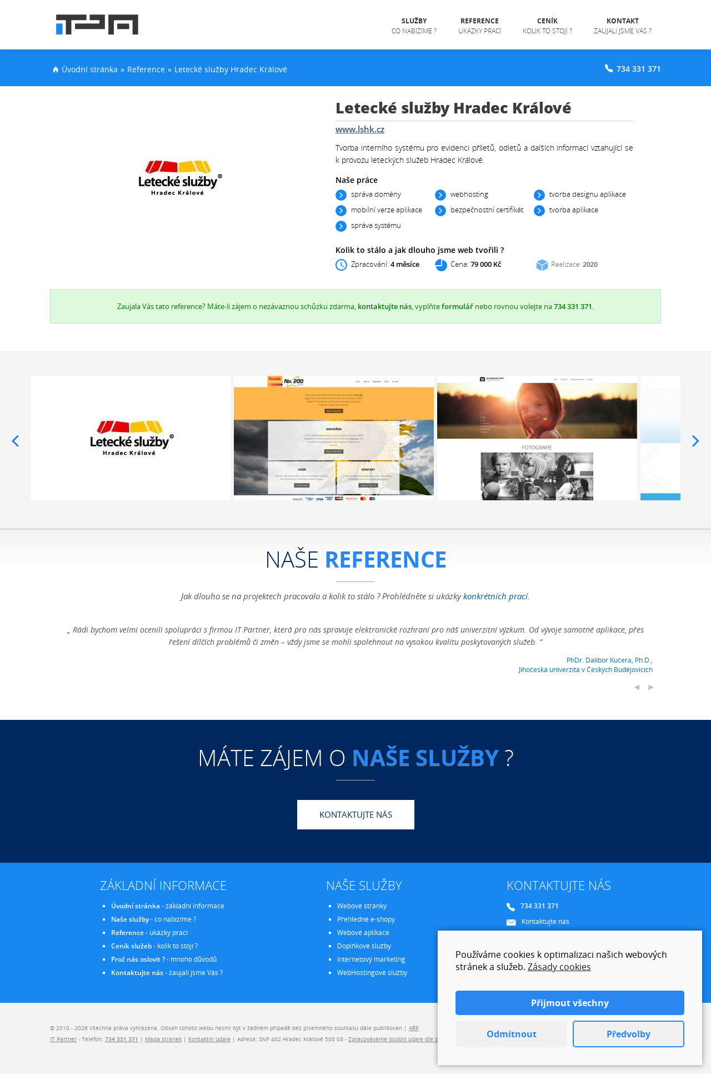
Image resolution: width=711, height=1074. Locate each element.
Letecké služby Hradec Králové (230, 69)
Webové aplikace (363, 932)
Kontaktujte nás (355, 814)
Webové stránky (362, 906)
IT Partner (63, 1039)
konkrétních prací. (496, 595)
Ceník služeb (131, 946)
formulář (457, 306)
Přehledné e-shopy (366, 919)
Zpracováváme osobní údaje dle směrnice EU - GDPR (418, 1039)
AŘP (414, 1028)
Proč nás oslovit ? (138, 959)
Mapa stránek (163, 1039)
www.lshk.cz (360, 129)
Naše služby (130, 919)
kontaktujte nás (385, 306)
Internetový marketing (371, 959)
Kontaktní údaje (209, 1039)
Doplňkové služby (364, 946)
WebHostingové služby (372, 972)
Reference (146, 69)
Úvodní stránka (90, 69)
